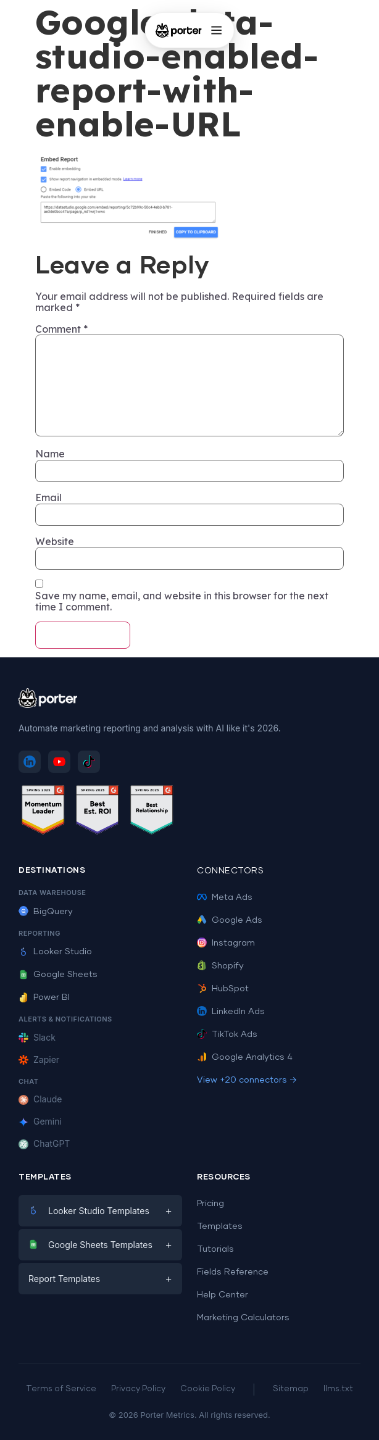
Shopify (220, 966)
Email (48, 497)
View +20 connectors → (247, 1080)
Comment (61, 329)
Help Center (222, 1295)
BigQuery (46, 911)
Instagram (226, 943)
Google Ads (229, 920)
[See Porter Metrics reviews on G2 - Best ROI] (97, 812)
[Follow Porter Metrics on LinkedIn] (30, 762)
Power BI (44, 997)
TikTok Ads (227, 1034)
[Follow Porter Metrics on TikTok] (89, 762)
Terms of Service (61, 1389)
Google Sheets (58, 974)
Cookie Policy (207, 1389)
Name (50, 453)
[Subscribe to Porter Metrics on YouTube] (59, 762)
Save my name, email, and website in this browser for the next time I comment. (181, 601)
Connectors (230, 871)
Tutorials (215, 1249)
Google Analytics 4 (245, 1057)
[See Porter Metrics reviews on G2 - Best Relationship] (152, 812)
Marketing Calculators (243, 1317)
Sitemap (291, 1389)
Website (54, 541)
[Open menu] (216, 30)
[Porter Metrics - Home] (179, 30)
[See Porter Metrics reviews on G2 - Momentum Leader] (43, 812)
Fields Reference (233, 1272)
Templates (220, 1226)
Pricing (210, 1203)
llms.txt (338, 1389)
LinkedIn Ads (231, 1011)
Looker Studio (55, 951)
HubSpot (223, 988)
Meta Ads (224, 897)
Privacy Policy (138, 1389)
